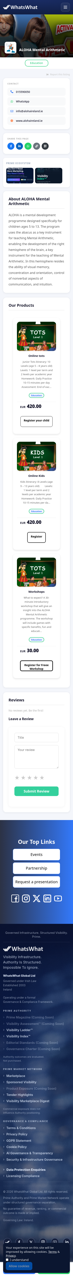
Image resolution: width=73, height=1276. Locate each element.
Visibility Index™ (18, 1036)
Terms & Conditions (21, 1128)
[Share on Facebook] (10, 146)
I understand (19, 1260)
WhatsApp (19, 101)
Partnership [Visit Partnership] (36, 868)
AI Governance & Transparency (29, 1153)
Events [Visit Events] (37, 854)
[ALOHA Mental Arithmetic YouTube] (58, 899)
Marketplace (15, 1076)
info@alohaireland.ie (26, 111)
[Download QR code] (45, 146)
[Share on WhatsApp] (28, 146)
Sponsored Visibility (21, 1082)
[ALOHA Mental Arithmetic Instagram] (26, 898)
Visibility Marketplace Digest (27, 1101)
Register (36, 536)
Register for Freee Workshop (36, 667)
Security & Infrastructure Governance (34, 1159)
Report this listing (58, 74)
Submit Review (36, 791)
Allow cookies (19, 1266)
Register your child (36, 420)
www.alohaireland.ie (26, 121)
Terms (52, 1252)
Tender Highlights (19, 1095)
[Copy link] (36, 146)
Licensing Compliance (23, 1176)
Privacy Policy (17, 1134)
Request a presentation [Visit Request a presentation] (36, 881)
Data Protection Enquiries (26, 1170)
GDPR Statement (18, 1141)
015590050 (20, 92)
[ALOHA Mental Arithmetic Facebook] (15, 898)
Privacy (11, 1255)
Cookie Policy (16, 1147)
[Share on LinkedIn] (19, 146)
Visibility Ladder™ (19, 1030)
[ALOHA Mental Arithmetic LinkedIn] (47, 898)
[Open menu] (65, 7)
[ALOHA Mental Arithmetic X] (36, 898)
